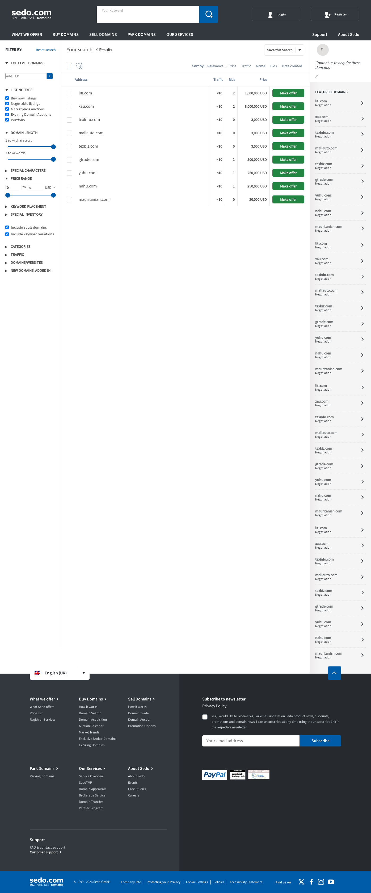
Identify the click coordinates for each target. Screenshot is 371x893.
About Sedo (348, 34)
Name (260, 66)
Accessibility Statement (246, 882)
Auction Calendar (91, 726)
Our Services (179, 34)
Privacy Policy (214, 706)
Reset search (46, 50)
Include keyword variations (32, 234)
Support (319, 34)
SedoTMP (85, 782)
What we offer (27, 34)
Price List (36, 713)
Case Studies (137, 789)
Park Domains (142, 34)
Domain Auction (139, 719)
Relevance (215, 66)
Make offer (288, 93)
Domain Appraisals (92, 789)
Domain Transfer (91, 801)
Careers (133, 795)
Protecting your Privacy (163, 882)
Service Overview (91, 776)
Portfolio (18, 120)
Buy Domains (66, 34)
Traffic (246, 66)
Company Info (131, 882)
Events (132, 782)
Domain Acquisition (93, 719)
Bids (273, 66)
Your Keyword (112, 10)
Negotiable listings (25, 103)
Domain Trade (138, 713)
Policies (218, 882)
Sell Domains (103, 34)
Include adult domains (29, 227)
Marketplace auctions (28, 109)
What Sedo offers (42, 706)
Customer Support (44, 852)
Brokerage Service (92, 795)
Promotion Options (141, 726)
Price (232, 66)
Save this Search (280, 50)
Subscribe (320, 741)
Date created (292, 66)
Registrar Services (42, 719)
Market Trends (89, 732)
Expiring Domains (91, 745)
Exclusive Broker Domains (97, 738)
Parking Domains (42, 776)
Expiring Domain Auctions (31, 114)
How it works (88, 706)
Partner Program (91, 808)
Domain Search (90, 713)
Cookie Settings (197, 882)
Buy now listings (24, 98)
